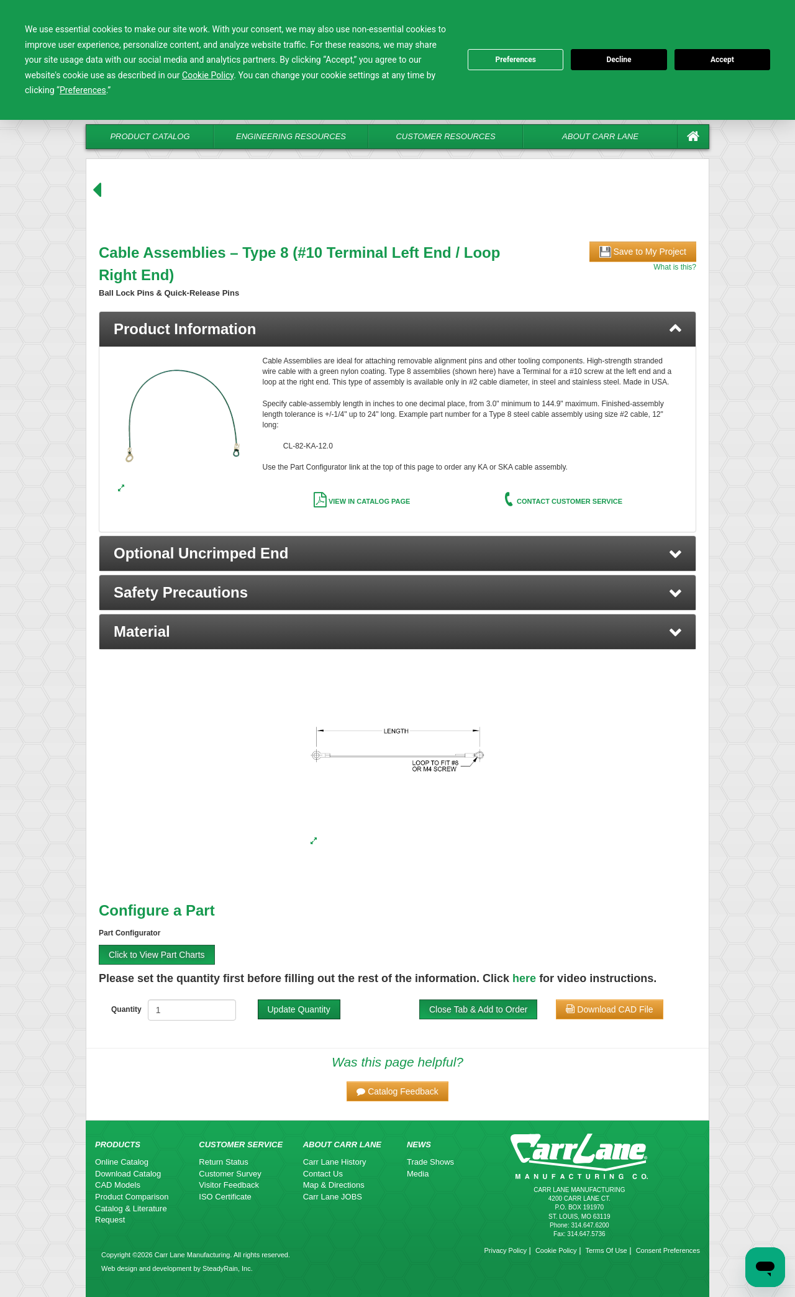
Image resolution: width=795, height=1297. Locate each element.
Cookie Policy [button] (208, 75)
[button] (397, 553)
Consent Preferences (668, 1250)
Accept (722, 59)
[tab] (397, 329)
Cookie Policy (556, 1250)
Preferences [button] (83, 90)
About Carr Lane (600, 136)
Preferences (515, 59)
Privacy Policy (505, 1250)
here (524, 978)
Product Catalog (149, 136)
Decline (618, 59)
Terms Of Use (606, 1250)
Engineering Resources (291, 136)
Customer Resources (445, 136)
